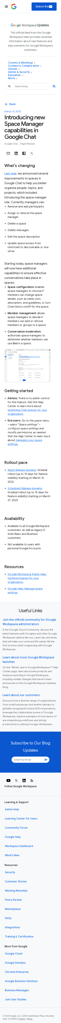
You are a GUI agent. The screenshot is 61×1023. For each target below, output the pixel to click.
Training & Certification (19, 936)
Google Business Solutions (21, 981)
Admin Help (12, 809)
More (12, 78)
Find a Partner (13, 900)
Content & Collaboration (24, 66)
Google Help (13, 837)
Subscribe (44, 7)
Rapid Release (27, 143)
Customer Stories (16, 881)
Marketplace (13, 909)
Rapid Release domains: (22, 470)
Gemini (14, 69)
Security (10, 872)
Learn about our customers (21, 695)
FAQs (8, 918)
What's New (12, 855)
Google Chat (11, 143)
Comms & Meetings (21, 62)
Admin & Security (20, 72)
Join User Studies (15, 999)
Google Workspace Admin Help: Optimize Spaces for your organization (27, 578)
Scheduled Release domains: (25, 488)
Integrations (12, 927)
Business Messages (17, 990)
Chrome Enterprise (17, 972)
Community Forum (16, 827)
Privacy (22, 1019)
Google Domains (15, 963)
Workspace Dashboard (19, 846)
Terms (30, 1019)
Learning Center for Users (21, 818)
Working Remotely (16, 890)
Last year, (10, 173)
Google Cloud (13, 953)
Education (15, 75)
